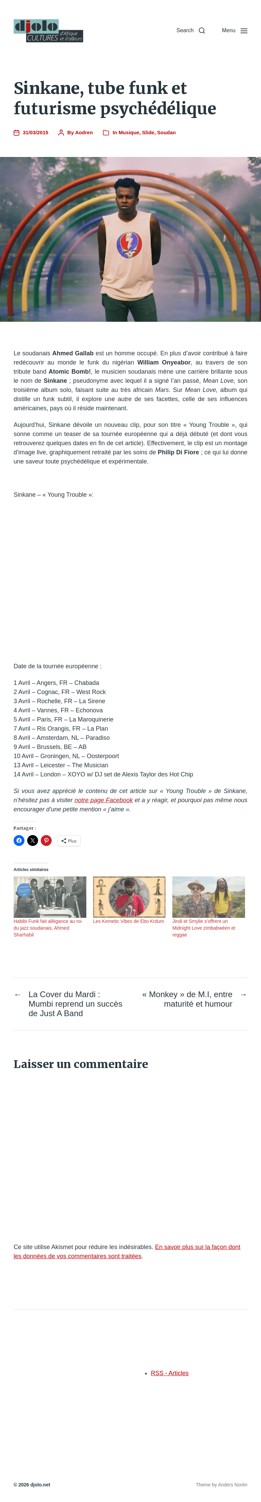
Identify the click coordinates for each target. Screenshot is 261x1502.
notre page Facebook (103, 800)
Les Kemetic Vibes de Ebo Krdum (128, 921)
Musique (129, 132)
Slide (148, 132)
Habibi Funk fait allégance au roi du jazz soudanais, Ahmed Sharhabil (48, 927)
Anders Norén (232, 1484)
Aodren (84, 132)
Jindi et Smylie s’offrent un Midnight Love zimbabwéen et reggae (203, 927)
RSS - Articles (170, 1373)
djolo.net (40, 1484)
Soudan (166, 132)
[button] (190, 30)
